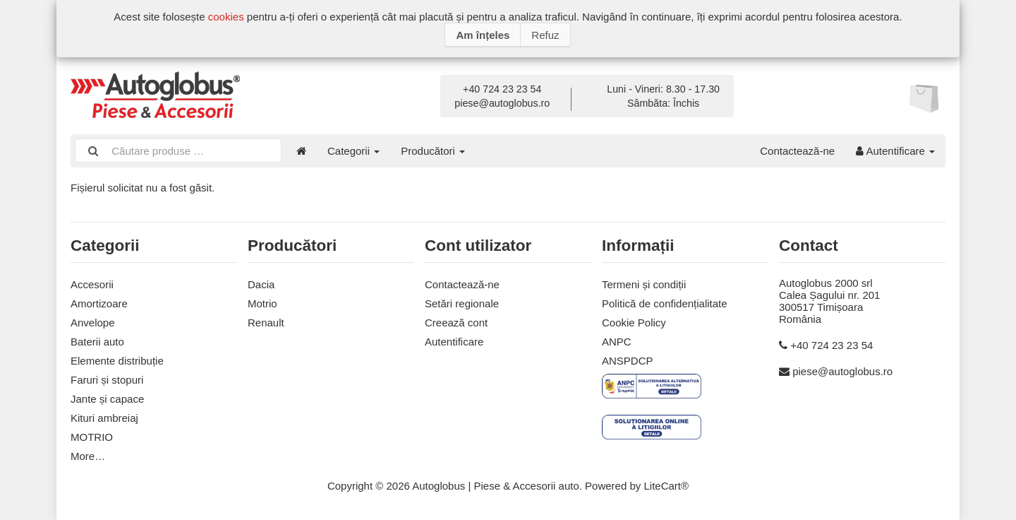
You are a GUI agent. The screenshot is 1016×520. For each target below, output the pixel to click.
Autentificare (895, 151)
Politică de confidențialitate (664, 303)
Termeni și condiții (644, 284)
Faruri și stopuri (107, 380)
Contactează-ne (797, 151)
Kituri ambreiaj (104, 418)
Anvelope (93, 323)
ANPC (616, 342)
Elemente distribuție (117, 361)
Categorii (353, 151)
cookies (226, 17)
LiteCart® (666, 486)
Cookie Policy (634, 323)
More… (88, 456)
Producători (433, 151)
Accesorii (92, 284)
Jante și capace (107, 399)
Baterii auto (97, 342)
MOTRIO (92, 437)
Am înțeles (482, 35)
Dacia (261, 284)
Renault (266, 323)
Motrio (262, 303)
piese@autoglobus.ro (502, 103)
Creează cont (456, 323)
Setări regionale (462, 303)
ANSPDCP (627, 361)
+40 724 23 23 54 (502, 89)
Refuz (545, 35)
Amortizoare (99, 303)
